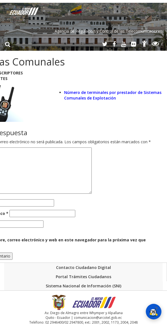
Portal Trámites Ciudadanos (83, 276)
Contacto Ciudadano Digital (83, 267)
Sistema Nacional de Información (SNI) (83, 285)
